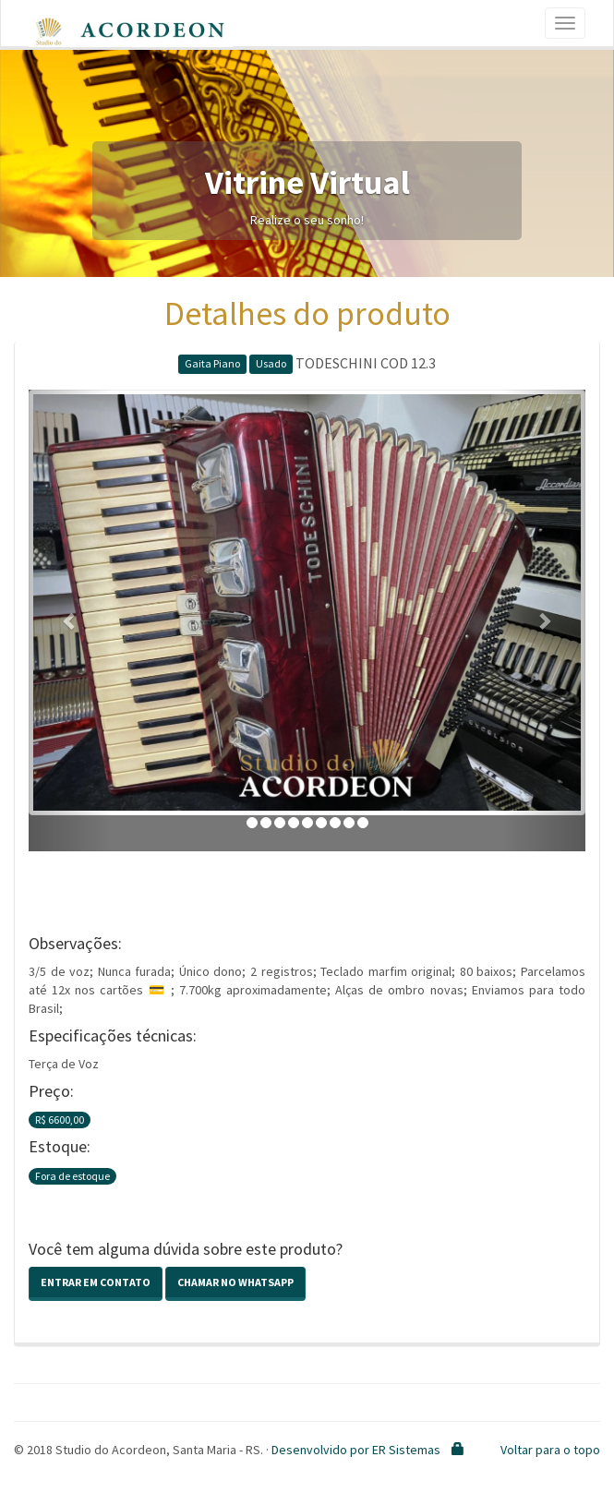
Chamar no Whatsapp (235, 1282)
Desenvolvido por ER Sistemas (355, 1449)
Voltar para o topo (550, 1449)
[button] (70, 620)
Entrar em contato (95, 1282)
